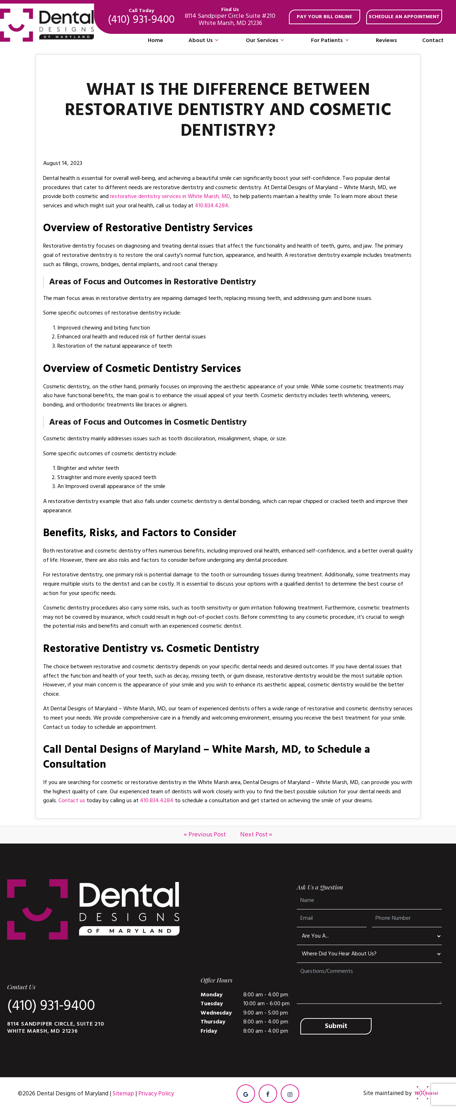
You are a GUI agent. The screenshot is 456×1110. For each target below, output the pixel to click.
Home (155, 40)
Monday (212, 995)
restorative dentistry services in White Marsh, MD (170, 196)
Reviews (386, 40)
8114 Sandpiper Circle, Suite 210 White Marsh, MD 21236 (55, 1027)
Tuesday (212, 1003)
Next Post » (256, 834)
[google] (246, 1093)
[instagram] (290, 1093)
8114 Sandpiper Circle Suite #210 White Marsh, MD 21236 (230, 17)
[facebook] (268, 1093)
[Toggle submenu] (217, 40)
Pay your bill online (324, 16)
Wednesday (216, 1013)
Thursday (213, 1022)
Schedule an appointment (404, 16)
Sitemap (123, 1093)
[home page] (47, 25)
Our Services (266, 40)
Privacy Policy (156, 1093)
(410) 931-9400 (141, 17)
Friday (209, 1031)
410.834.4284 (211, 205)
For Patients (331, 40)
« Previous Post (205, 834)
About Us (204, 40)
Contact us (71, 800)
